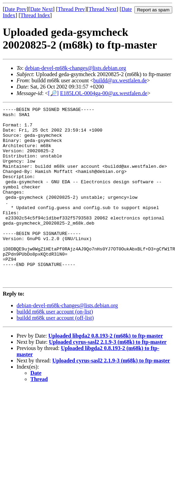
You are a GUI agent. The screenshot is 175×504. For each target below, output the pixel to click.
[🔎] (53, 93)
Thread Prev (71, 9)
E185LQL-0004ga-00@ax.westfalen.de (103, 93)
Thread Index (35, 15)
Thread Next (102, 9)
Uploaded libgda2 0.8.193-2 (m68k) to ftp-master (105, 371)
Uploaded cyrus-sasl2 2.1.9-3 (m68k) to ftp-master (108, 377)
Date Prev (15, 9)
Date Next (41, 9)
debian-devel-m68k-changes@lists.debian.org (75, 68)
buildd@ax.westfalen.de (120, 80)
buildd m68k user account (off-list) (55, 353)
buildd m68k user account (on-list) (55, 347)
